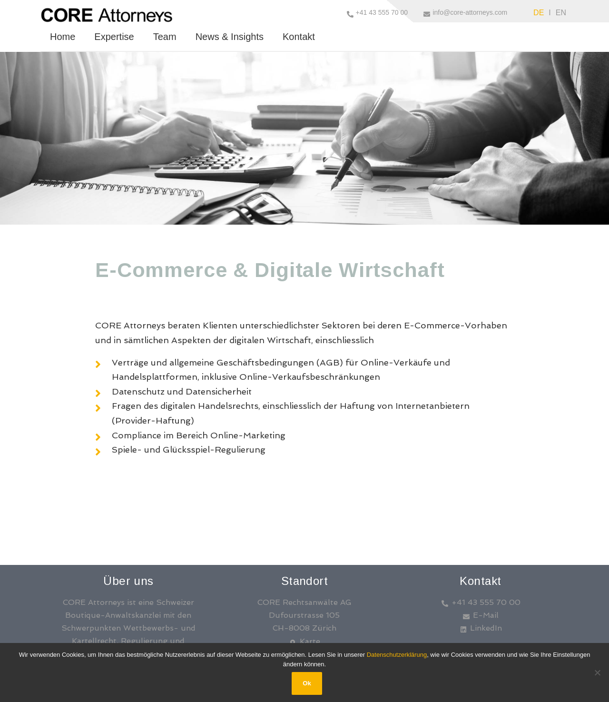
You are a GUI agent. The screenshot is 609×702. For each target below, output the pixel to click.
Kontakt (299, 36)
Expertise (114, 36)
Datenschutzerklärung (397, 654)
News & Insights (230, 36)
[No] (597, 672)
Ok (307, 683)
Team (165, 36)
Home (62, 36)
